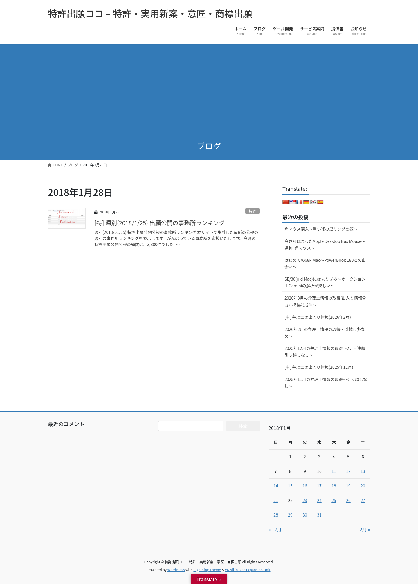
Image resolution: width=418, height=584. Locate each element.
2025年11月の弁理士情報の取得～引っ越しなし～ (325, 382)
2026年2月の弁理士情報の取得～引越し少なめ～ (324, 332)
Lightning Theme (207, 569)
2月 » (365, 529)
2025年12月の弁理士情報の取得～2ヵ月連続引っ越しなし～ (324, 351)
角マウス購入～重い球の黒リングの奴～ (321, 229)
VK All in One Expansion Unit (248, 569)
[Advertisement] (209, 88)
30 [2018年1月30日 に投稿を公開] (304, 515)
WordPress (176, 569)
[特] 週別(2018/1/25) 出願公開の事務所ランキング (159, 222)
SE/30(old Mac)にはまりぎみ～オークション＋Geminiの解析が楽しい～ (325, 282)
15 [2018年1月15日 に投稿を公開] (290, 486)
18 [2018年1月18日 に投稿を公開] (333, 486)
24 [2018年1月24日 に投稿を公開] (319, 500)
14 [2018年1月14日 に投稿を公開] (275, 486)
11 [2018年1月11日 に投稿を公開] (333, 471)
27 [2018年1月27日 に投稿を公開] (363, 500)
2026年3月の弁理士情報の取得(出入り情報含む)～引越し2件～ (325, 301)
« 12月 (275, 529)
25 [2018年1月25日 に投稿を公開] (333, 500)
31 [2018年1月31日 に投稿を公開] (319, 515)
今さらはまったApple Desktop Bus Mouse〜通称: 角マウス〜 (324, 244)
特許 (252, 211)
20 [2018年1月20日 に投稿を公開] (363, 486)
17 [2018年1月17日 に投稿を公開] (319, 486)
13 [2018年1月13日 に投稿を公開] (363, 471)
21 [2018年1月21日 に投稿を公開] (275, 500)
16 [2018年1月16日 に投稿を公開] (304, 486)
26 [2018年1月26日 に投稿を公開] (348, 500)
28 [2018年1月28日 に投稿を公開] (275, 515)
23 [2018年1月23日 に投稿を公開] (304, 500)
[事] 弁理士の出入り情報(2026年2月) (317, 317)
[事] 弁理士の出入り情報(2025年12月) (318, 367)
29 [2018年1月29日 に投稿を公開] (290, 515)
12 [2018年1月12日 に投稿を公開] (348, 471)
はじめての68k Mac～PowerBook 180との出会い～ (325, 263)
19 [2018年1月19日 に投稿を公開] (348, 486)
